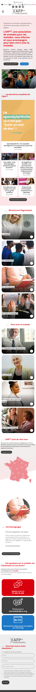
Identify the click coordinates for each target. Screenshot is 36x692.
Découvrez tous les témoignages (11, 553)
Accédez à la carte (6, 452)
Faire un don (24, 64)
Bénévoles (26, 4)
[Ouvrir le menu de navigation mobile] (3, 11)
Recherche (18, 2)
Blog (19, 4)
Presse (13, 4)
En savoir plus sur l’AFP (11, 64)
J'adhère (33, 4)
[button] (2, 539)
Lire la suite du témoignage (12, 546)
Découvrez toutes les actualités (18, 199)
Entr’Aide (15, 571)
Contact (6, 4)
